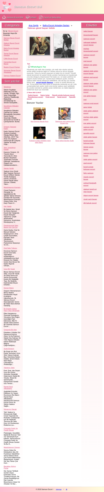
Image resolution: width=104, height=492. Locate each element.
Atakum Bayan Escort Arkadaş (11, 44)
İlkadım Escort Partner (12, 67)
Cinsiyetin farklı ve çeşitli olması (11, 429)
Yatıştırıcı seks (9, 368)
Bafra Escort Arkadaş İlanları (11, 49)
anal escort (62, 97)
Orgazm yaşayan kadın (10, 128)
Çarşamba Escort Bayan (10, 63)
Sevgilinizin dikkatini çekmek (11, 107)
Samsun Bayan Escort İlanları (12, 39)
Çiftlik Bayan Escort (11, 59)
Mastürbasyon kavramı (12, 187)
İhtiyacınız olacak (10, 409)
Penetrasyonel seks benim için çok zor (11, 226)
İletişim (31, 17)
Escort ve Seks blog (50, 17)
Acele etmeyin (9, 349)
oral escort (50, 97)
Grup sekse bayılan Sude (64, 140)
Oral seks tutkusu (10, 248)
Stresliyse (7, 87)
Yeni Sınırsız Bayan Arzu (39, 121)
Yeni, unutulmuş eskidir (10, 148)
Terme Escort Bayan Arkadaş (11, 54)
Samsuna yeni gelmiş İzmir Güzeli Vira (65, 122)
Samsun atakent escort (12, 76)
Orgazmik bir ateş (10, 330)
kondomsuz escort (36, 97)
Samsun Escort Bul (28, 6)
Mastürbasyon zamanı (12, 447)
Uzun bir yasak (9, 269)
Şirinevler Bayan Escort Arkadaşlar (12, 71)
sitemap (59, 489)
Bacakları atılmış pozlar (10, 467)
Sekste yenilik (9, 168)
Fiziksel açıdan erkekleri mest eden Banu (40, 141)
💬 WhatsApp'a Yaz (37, 67)
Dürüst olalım (9, 288)
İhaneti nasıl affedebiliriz (8, 387)
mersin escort (13, 31)
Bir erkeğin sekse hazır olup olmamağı (12, 310)
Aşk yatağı (7, 206)
